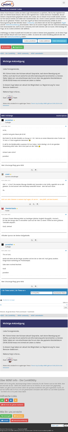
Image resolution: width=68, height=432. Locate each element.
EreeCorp (21, 430)
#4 (66, 250)
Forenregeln (6, 416)
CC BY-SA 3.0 (36, 430)
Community (30, 23)
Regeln (64, 23)
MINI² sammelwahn (37, 53)
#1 (66, 126)
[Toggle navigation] (64, 2)
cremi (7, 174)
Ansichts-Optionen (61, 116)
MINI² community (23, 53)
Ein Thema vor (20, 290)
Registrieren (17, 47)
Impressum (18, 416)
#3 (66, 214)
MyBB (25, 429)
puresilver (9, 120)
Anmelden (6, 47)
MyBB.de (15, 429)
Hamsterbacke (10, 208)
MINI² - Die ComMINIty (7, 53)
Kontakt (4, 420)
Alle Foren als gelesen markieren (12, 405)
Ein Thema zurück (8, 290)
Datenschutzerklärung (12, 25)
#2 (66, 180)
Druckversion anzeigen (9, 300)
